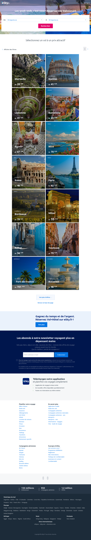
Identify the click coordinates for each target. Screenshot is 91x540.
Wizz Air (21, 459)
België (5, 508)
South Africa (26, 519)
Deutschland (49, 508)
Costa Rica (37, 499)
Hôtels (21, 417)
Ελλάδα (67, 508)
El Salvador (22, 499)
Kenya (10, 519)
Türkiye (59, 519)
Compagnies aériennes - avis (56, 415)
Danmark (42, 508)
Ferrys (21, 424)
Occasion (22, 426)
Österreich (35, 510)
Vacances (22, 411)
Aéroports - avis (53, 419)
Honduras (66, 499)
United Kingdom (8, 513)
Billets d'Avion (23, 406)
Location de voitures (25, 419)
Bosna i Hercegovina (14, 508)
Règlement (51, 452)
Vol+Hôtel (22, 415)
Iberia (20, 468)
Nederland (23, 510)
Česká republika (33, 508)
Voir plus (41, 325)
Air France (22, 448)
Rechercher (45, 26)
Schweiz (80, 510)
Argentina (6, 499)
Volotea (21, 457)
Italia (83, 508)
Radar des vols (52, 408)
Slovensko (69, 510)
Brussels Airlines (24, 463)
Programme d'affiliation (55, 450)
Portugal (46, 510)
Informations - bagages (55, 422)
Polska (41, 510)
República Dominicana (47, 499)
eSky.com (42, 524)
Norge (28, 510)
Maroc (15, 519)
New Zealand (70, 519)
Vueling (21, 461)
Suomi (75, 510)
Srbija (51, 510)
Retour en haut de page (45, 303)
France (62, 508)
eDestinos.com (51, 524)
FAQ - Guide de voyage (55, 424)
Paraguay (24, 502)
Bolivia (12, 499)
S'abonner (61, 355)
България (25, 508)
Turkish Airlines (23, 466)
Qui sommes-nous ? (54, 448)
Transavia (22, 455)
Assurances (22, 430)
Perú (11, 502)
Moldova (15, 510)
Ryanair (21, 450)
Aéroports (51, 417)
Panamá (6, 502)
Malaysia (46, 519)
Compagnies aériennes (55, 411)
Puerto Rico (17, 502)
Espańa (56, 508)
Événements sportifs (25, 439)
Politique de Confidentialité (56, 457)
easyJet (21, 452)
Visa (20, 428)
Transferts (22, 435)
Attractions (22, 437)
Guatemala (58, 499)
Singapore (53, 519)
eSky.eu (36, 524)
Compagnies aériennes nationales (58, 413)
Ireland (79, 508)
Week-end (22, 408)
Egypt (5, 519)
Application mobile (53, 406)
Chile (17, 499)
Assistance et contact (54, 459)
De (4, 20)
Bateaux (21, 422)
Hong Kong (39, 519)
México (72, 499)
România (57, 510)
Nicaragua (78, 499)
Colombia (30, 499)
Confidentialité (52, 461)
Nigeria (20, 519)
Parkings (21, 432)
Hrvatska (72, 508)
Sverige (63, 510)
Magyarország (8, 510)
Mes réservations (53, 455)
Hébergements (23, 413)
